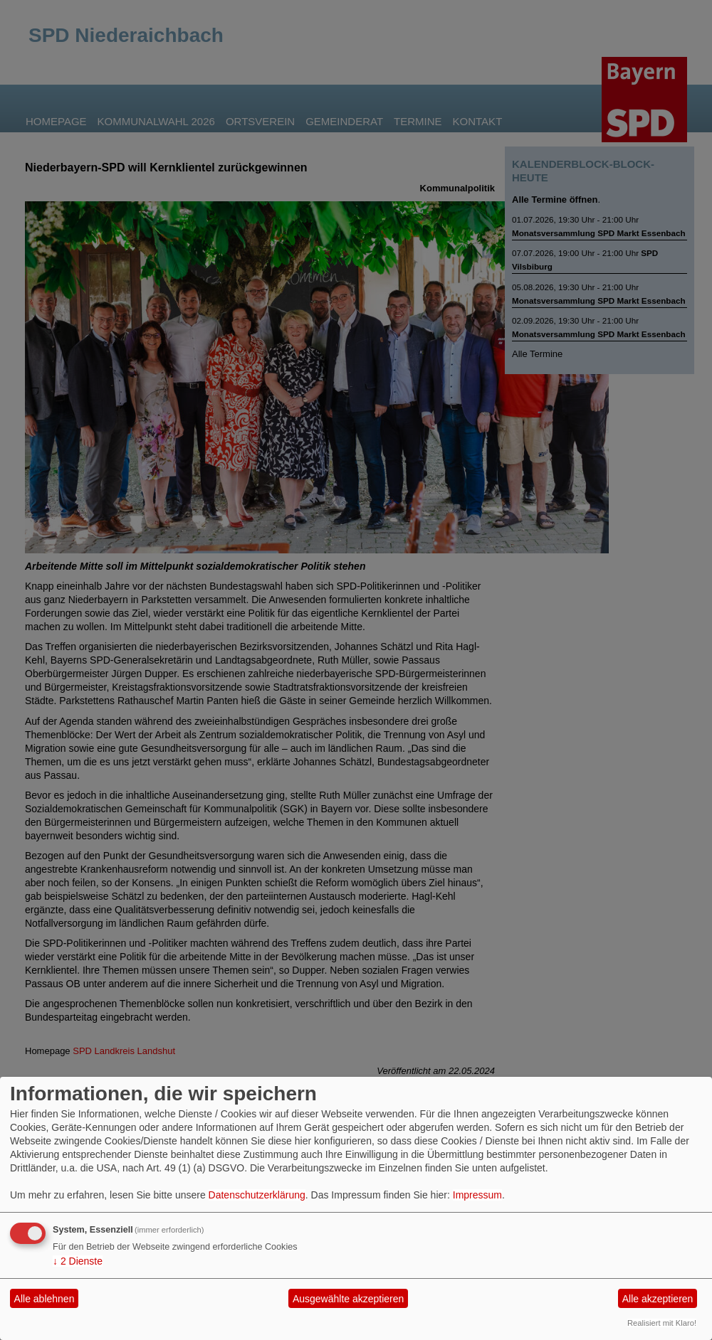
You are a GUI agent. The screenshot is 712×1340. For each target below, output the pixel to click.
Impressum (477, 1195)
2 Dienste (78, 1261)
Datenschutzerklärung (257, 1195)
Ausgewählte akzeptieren (348, 1298)
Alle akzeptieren (657, 1298)
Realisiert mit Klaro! (661, 1323)
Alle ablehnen (44, 1298)
